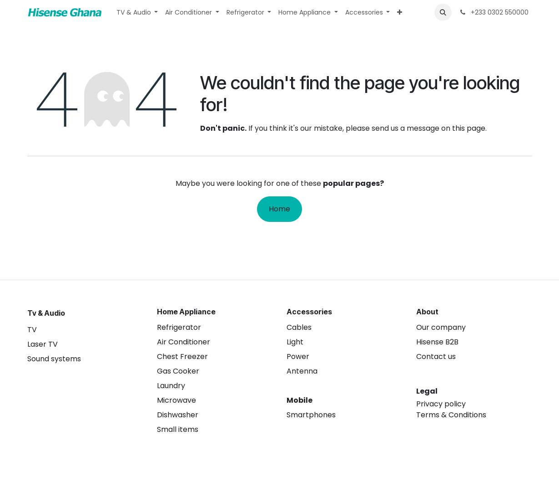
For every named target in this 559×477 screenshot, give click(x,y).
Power (298, 356)
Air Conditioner (183, 342)
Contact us (436, 356)
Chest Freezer (182, 356)
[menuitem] (137, 12)
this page (468, 128)
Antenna (302, 371)
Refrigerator (179, 327)
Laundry (171, 385)
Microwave (176, 400)
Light (295, 342)
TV (32, 329)
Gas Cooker (178, 371)
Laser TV (42, 344)
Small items (177, 429)
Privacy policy (441, 404)
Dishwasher (177, 415)
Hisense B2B (437, 342)
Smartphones (311, 415)
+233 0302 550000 (494, 12)
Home (279, 209)
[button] (443, 12)
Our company (441, 327)
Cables (299, 327)
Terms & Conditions (451, 415)
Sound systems (54, 359)
